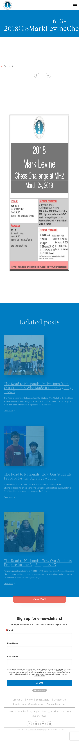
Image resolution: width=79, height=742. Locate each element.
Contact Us (60, 699)
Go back (8, 66)
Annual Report (21, 730)
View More (39, 602)
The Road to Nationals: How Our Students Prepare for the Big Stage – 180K (38, 479)
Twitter (48, 75)
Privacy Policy (35, 730)
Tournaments (43, 699)
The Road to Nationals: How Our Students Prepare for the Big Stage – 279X (38, 566)
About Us (18, 699)
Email (10, 630)
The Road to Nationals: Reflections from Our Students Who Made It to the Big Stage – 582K (38, 391)
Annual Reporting (56, 704)
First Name (12, 643)
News (30, 699)
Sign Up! (39, 683)
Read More (8, 414)
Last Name (12, 656)
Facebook (36, 75)
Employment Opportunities (28, 704)
